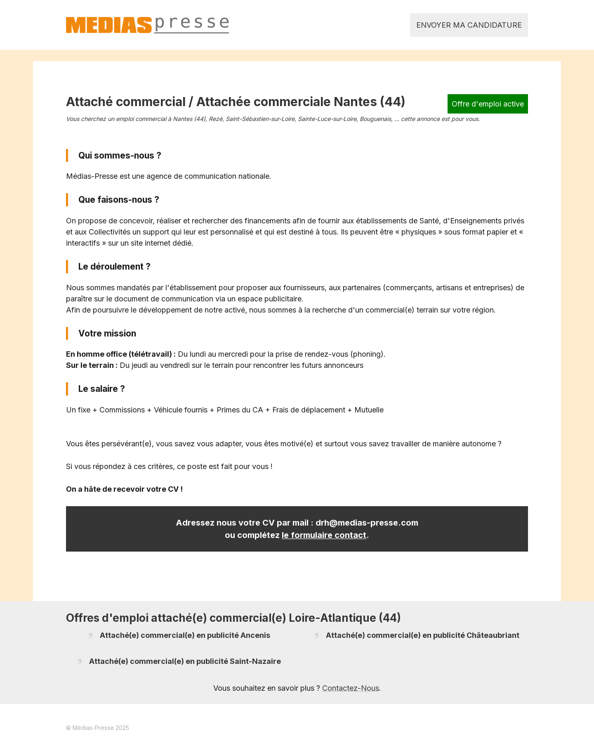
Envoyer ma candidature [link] (469, 25)
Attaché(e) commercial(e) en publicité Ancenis (185, 635)
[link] (147, 25)
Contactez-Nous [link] (350, 688)
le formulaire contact (324, 535)
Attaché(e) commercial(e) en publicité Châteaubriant (422, 635)
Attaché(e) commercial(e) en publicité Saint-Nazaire (185, 661)
